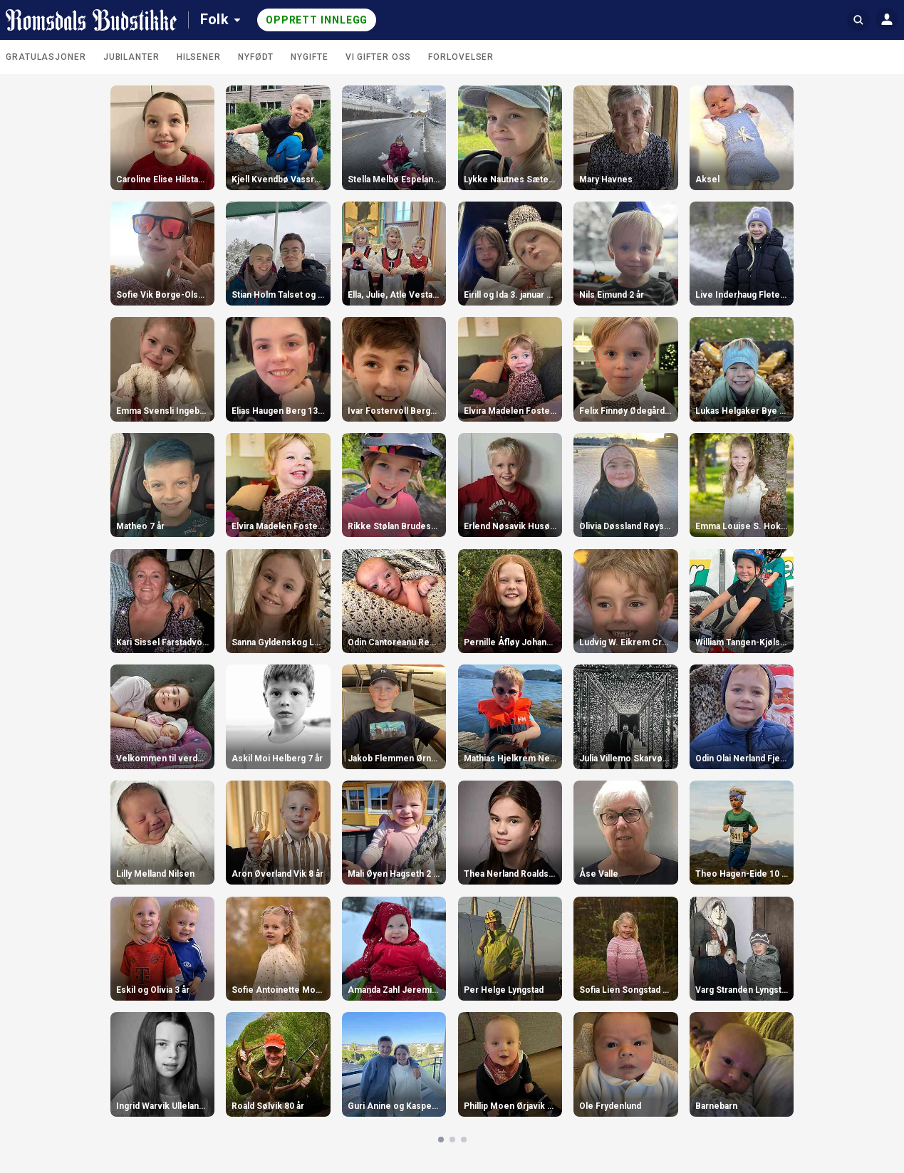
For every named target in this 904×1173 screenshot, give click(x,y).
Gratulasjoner (46, 57)
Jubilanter (131, 57)
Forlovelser (461, 57)
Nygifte (309, 57)
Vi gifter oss (379, 57)
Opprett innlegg (317, 20)
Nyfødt (256, 57)
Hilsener (199, 57)
